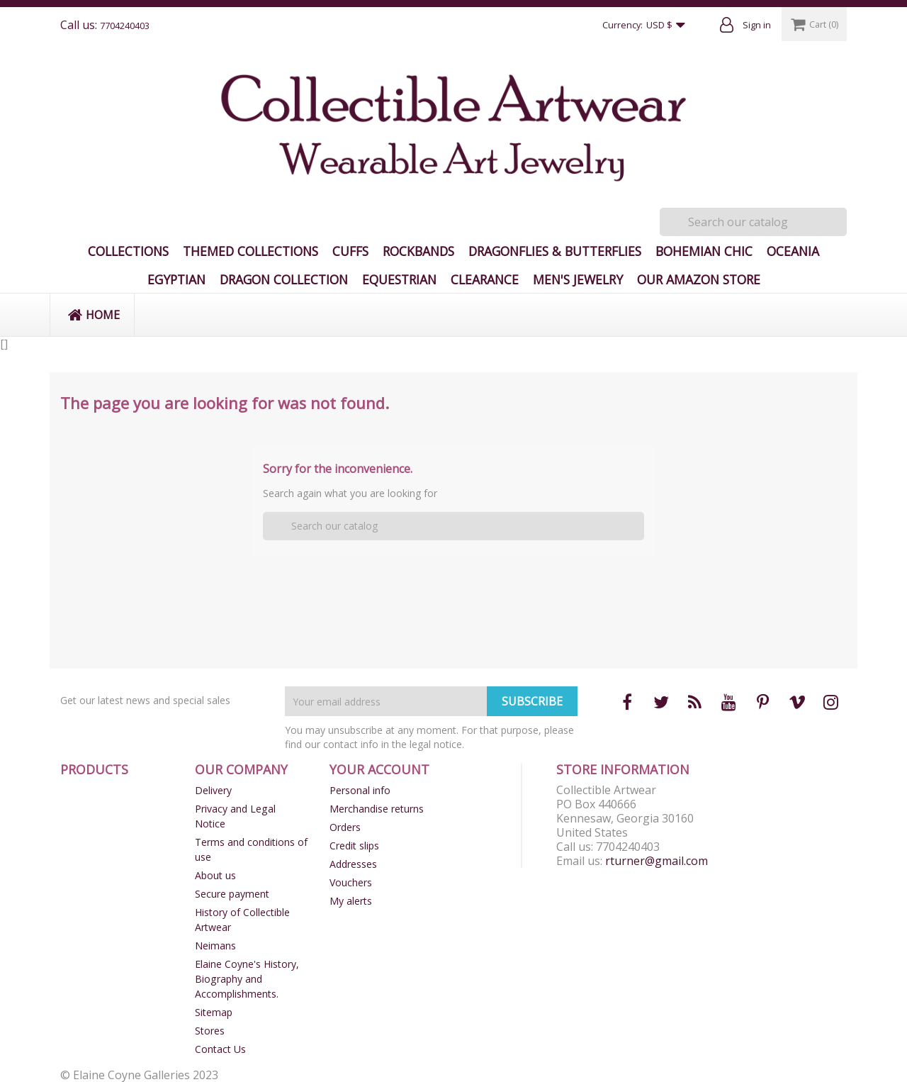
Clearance (485, 279)
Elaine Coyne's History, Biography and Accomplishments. (247, 978)
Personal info (359, 790)
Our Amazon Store (698, 279)
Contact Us (220, 1049)
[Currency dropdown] (669, 25)
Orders (345, 827)
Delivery (213, 790)
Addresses (353, 864)
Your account (379, 769)
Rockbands (418, 251)
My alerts (350, 901)
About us (215, 875)
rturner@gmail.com (656, 861)
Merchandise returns (376, 808)
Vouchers (350, 882)
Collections (128, 251)
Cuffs (350, 251)
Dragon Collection (284, 279)
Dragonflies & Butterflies (554, 251)
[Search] (753, 222)
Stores (210, 1030)
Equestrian (399, 279)
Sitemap (213, 1012)
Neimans (215, 945)
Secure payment (232, 893)
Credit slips (354, 845)
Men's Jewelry (578, 279)
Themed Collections (250, 251)
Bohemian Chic (704, 251)
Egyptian (176, 279)
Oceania (793, 251)
